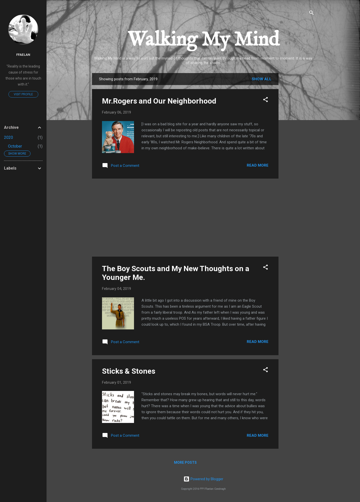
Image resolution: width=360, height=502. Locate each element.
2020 (8, 137)
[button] (265, 100)
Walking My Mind (203, 40)
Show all (262, 79)
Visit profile (23, 94)
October (15, 146)
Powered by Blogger (203, 479)
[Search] (311, 13)
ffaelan (23, 55)
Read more (257, 165)
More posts (185, 462)
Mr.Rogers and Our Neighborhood (159, 101)
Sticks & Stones (128, 371)
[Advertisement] (298, 148)
